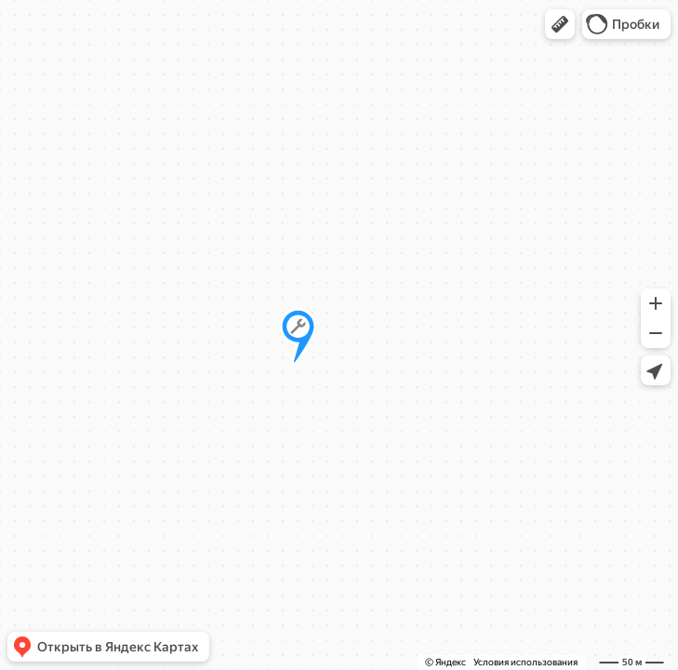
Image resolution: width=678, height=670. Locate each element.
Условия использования (525, 662)
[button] (560, 24)
